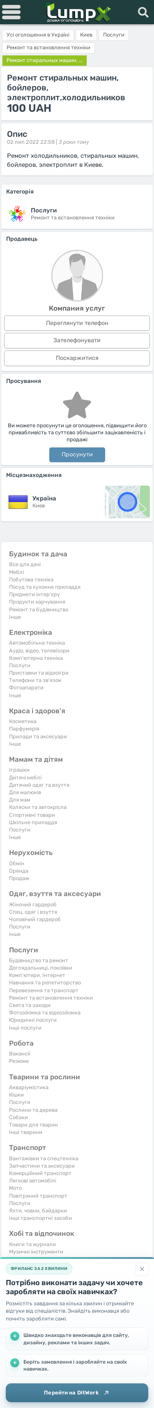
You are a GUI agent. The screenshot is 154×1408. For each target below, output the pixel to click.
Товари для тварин (33, 1125)
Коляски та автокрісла (38, 807)
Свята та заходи (30, 1005)
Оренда (18, 871)
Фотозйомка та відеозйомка (44, 1012)
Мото (15, 1188)
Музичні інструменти (36, 1252)
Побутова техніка (31, 579)
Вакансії (19, 1054)
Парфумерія (24, 729)
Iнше (15, 617)
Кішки (16, 1095)
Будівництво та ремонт (38, 960)
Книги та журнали (32, 1244)
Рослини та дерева (33, 1110)
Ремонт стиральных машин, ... (45, 60)
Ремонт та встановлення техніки (51, 998)
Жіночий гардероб (33, 904)
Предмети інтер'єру (34, 594)
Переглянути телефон (77, 323)
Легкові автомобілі (32, 1181)
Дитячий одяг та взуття (39, 785)
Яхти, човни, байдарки (38, 1211)
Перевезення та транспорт (43, 990)
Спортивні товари (32, 815)
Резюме (19, 1061)
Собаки (18, 1117)
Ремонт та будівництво (38, 609)
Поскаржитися (77, 358)
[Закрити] (142, 1269)
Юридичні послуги (33, 1020)
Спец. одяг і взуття (33, 912)
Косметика (23, 721)
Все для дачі (25, 564)
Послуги (19, 665)
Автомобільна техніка (37, 643)
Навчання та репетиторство (45, 982)
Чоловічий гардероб (35, 919)
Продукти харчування (37, 602)
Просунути (77, 454)
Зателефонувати (77, 340)
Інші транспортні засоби (40, 1218)
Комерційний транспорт (40, 1173)
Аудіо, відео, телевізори (39, 651)
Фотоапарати (26, 687)
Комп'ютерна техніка (36, 658)
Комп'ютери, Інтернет (37, 975)
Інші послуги (25, 1028)
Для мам (19, 800)
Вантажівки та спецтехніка (43, 1158)
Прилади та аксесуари (38, 736)
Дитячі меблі (25, 777)
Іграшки (19, 770)
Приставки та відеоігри (39, 673)
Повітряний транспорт (38, 1196)
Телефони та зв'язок (35, 680)
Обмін (16, 863)
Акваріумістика (28, 1087)
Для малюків (25, 792)
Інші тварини (25, 1132)
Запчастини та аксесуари (42, 1166)
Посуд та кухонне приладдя (44, 587)
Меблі (16, 572)
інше (15, 934)
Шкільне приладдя (33, 822)
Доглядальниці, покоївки (40, 968)
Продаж (19, 878)
